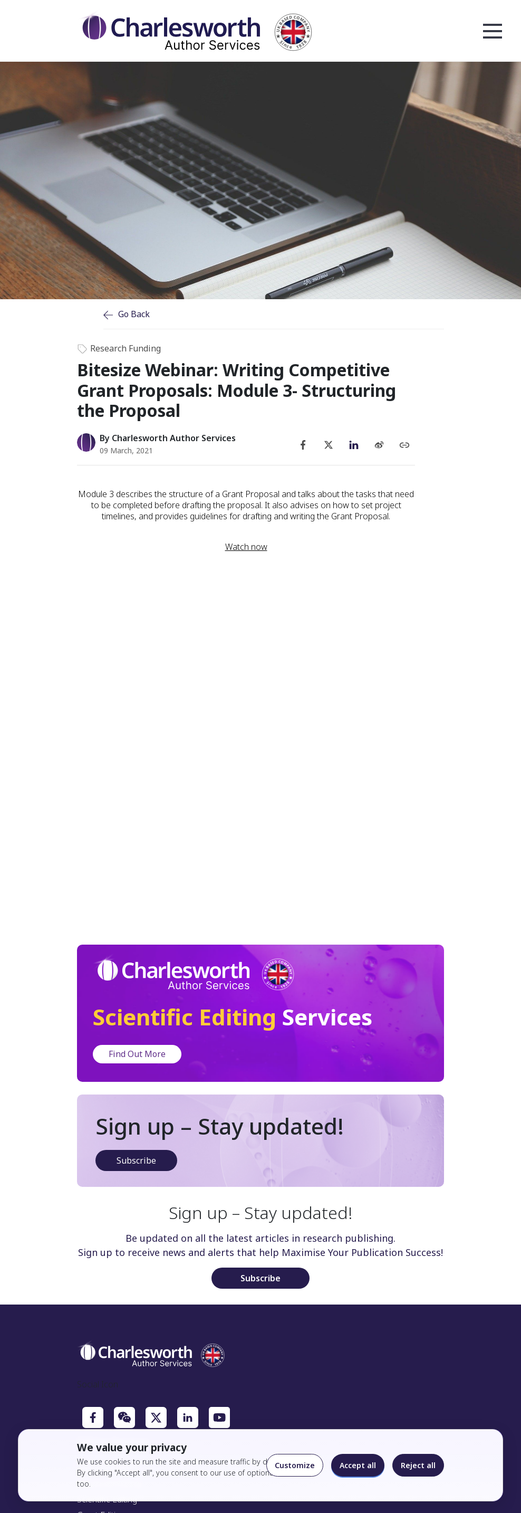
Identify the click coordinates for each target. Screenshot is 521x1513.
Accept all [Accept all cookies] (358, 1465)
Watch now (246, 547)
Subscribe (136, 1160)
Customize (295, 1465)
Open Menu (492, 32)
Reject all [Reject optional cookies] (418, 1465)
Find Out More (137, 1054)
